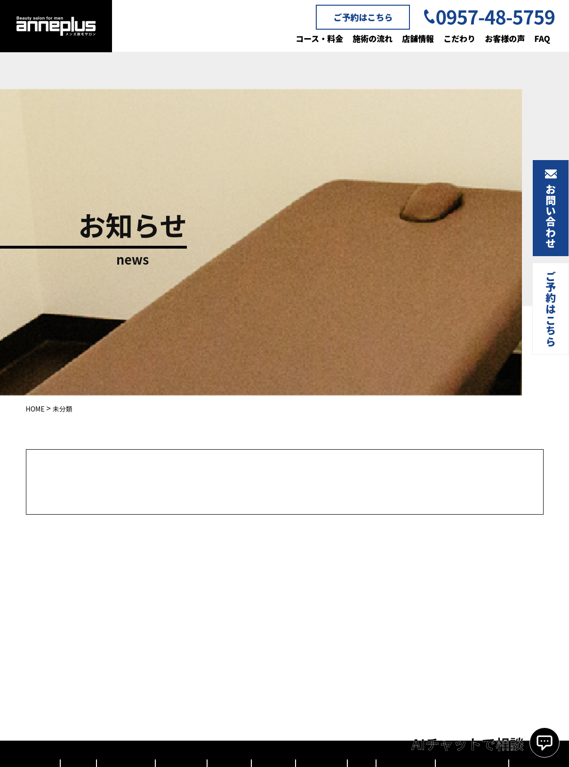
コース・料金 (319, 38)
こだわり (459, 38)
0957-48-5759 (495, 16)
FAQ (542, 38)
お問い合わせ (550, 216)
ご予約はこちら (363, 17)
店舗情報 (418, 38)
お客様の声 (505, 38)
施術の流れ (373, 38)
